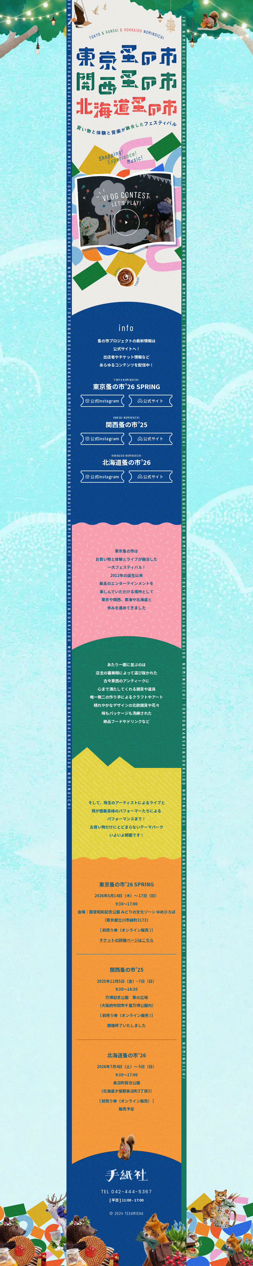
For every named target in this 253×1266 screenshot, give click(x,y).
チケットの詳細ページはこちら (126, 940)
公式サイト (153, 400)
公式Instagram (104, 400)
